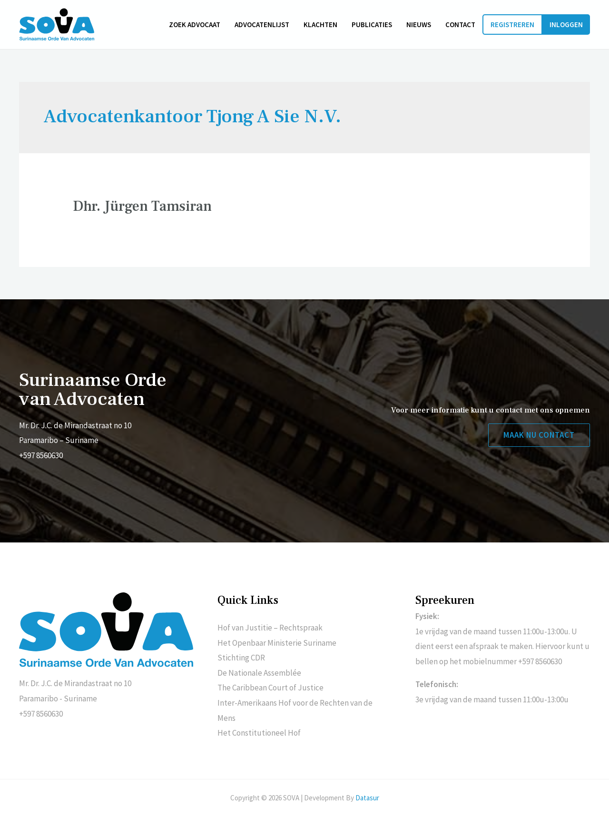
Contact (460, 24)
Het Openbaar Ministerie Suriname (276, 643)
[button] (539, 435)
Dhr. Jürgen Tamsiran (142, 206)
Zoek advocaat (194, 24)
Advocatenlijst (262, 24)
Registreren (512, 24)
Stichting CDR (241, 657)
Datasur (367, 797)
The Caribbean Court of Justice (270, 687)
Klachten (320, 24)
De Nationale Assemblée (259, 673)
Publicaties (372, 24)
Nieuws (418, 24)
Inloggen (566, 24)
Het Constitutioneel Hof (259, 733)
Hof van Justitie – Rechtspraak (270, 627)
